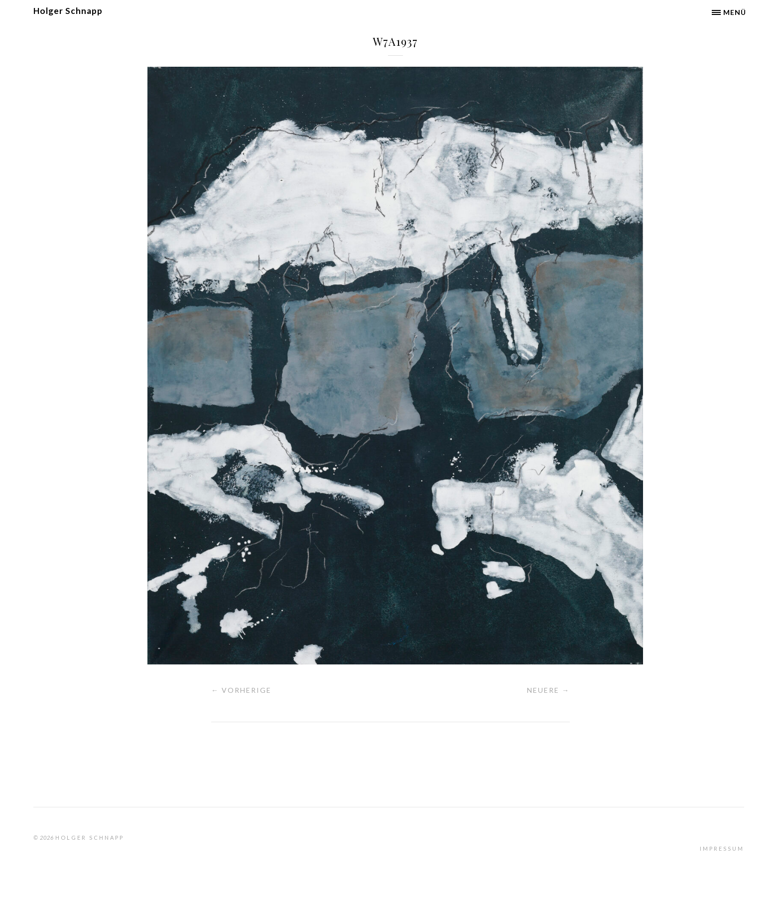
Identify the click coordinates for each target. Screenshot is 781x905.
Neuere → (548, 690)
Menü (734, 12)
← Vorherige (241, 690)
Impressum (722, 848)
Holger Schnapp (68, 10)
